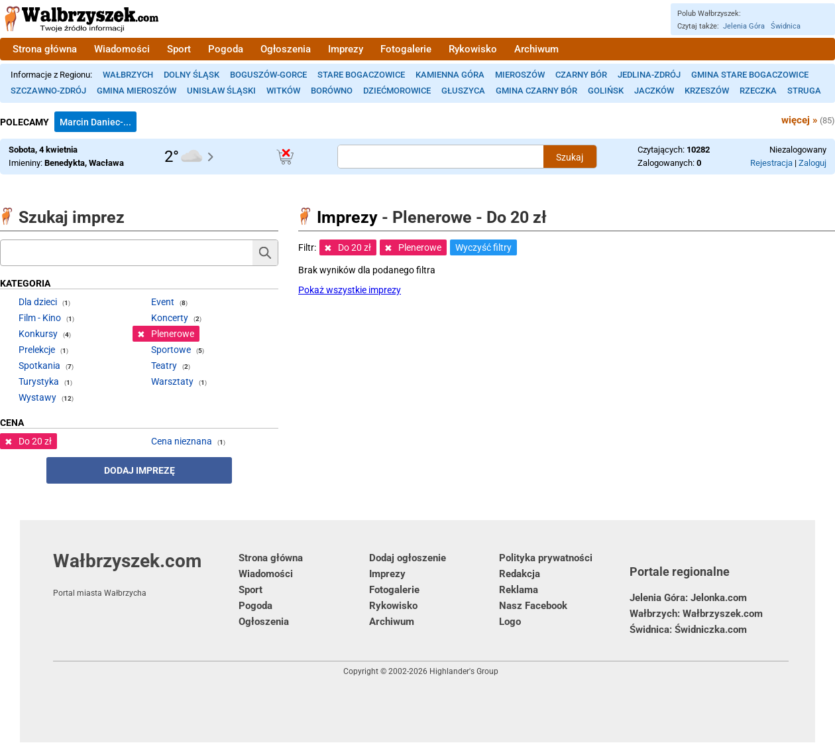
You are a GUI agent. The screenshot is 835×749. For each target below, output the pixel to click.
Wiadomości (122, 49)
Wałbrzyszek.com (146, 574)
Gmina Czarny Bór (536, 91)
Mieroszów (520, 75)
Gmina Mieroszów (136, 91)
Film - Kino (40, 317)
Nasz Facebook (533, 606)
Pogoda (225, 49)
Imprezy (345, 49)
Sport (179, 49)
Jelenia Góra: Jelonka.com (688, 598)
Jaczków (654, 91)
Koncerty (169, 317)
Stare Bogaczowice (361, 75)
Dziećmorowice (397, 91)
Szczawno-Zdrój (48, 91)
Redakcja (519, 574)
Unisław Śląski (221, 91)
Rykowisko (473, 49)
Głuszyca (463, 91)
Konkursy (38, 333)
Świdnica (786, 26)
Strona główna (45, 49)
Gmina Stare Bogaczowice (749, 75)
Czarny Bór (581, 75)
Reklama (518, 590)
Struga (804, 91)
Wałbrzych (128, 75)
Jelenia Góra (744, 26)
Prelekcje (37, 349)
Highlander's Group (463, 671)
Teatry (164, 365)
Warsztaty (172, 381)
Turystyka (39, 381)
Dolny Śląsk (191, 75)
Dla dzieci (38, 302)
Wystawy (37, 397)
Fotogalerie (405, 49)
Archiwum (536, 49)
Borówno (332, 91)
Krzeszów (707, 91)
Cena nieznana (181, 441)
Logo (510, 622)
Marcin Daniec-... (95, 122)
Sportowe (171, 349)
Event (162, 302)
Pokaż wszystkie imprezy (349, 290)
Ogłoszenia (285, 49)
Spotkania (39, 365)
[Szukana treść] (440, 156)
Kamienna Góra (450, 75)
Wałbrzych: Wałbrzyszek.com (696, 614)
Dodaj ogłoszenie (407, 558)
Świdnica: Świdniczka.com (688, 630)
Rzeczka (758, 91)
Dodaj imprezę (139, 470)
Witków (283, 91)
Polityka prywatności (545, 558)
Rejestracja (771, 163)
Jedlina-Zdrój (649, 75)
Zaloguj (812, 163)
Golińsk (606, 91)
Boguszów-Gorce (268, 75)
